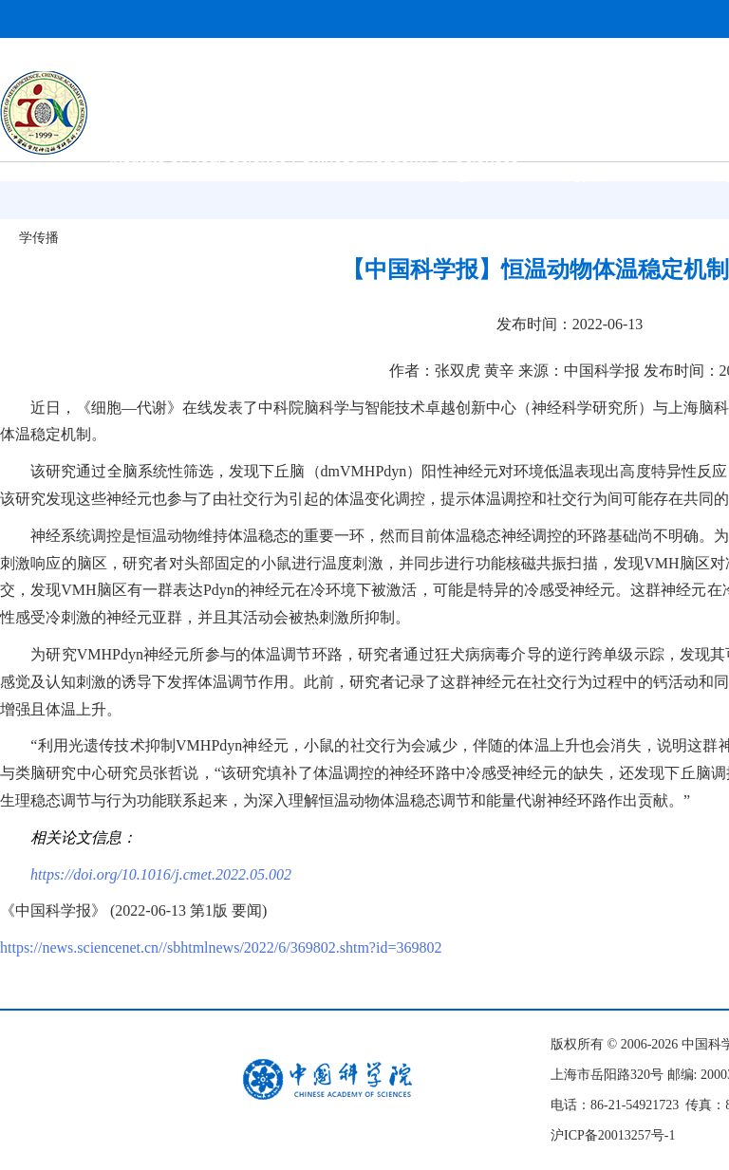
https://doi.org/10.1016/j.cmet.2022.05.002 (160, 874)
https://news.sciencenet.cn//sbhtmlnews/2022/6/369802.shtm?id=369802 (220, 947)
